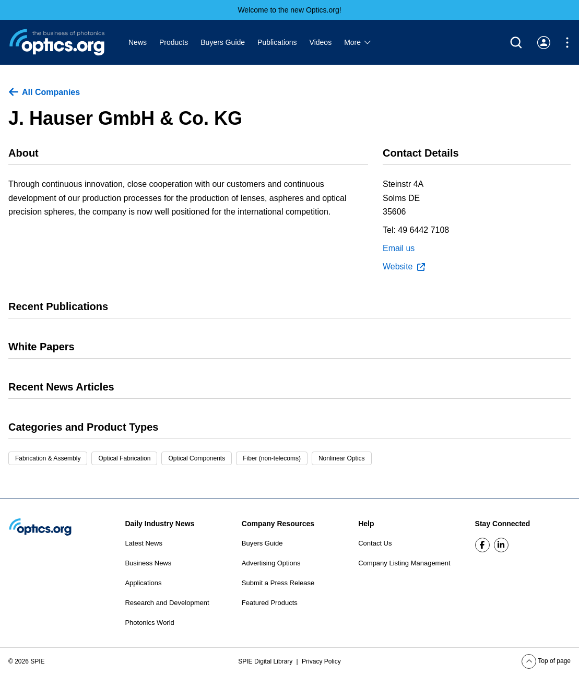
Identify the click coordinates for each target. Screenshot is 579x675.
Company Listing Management (404, 563)
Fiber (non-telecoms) (272, 458)
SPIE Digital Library (266, 661)
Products (173, 42)
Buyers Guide (222, 42)
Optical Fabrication (124, 458)
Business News (148, 563)
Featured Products (270, 603)
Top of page (546, 661)
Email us (399, 248)
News (137, 42)
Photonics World (149, 622)
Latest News (143, 543)
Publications (277, 42)
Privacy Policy (321, 661)
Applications (143, 583)
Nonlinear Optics (341, 458)
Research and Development (167, 603)
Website (404, 266)
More (358, 42)
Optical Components (196, 458)
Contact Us (375, 543)
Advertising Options (271, 563)
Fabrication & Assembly (47, 458)
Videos (321, 42)
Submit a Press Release (278, 583)
